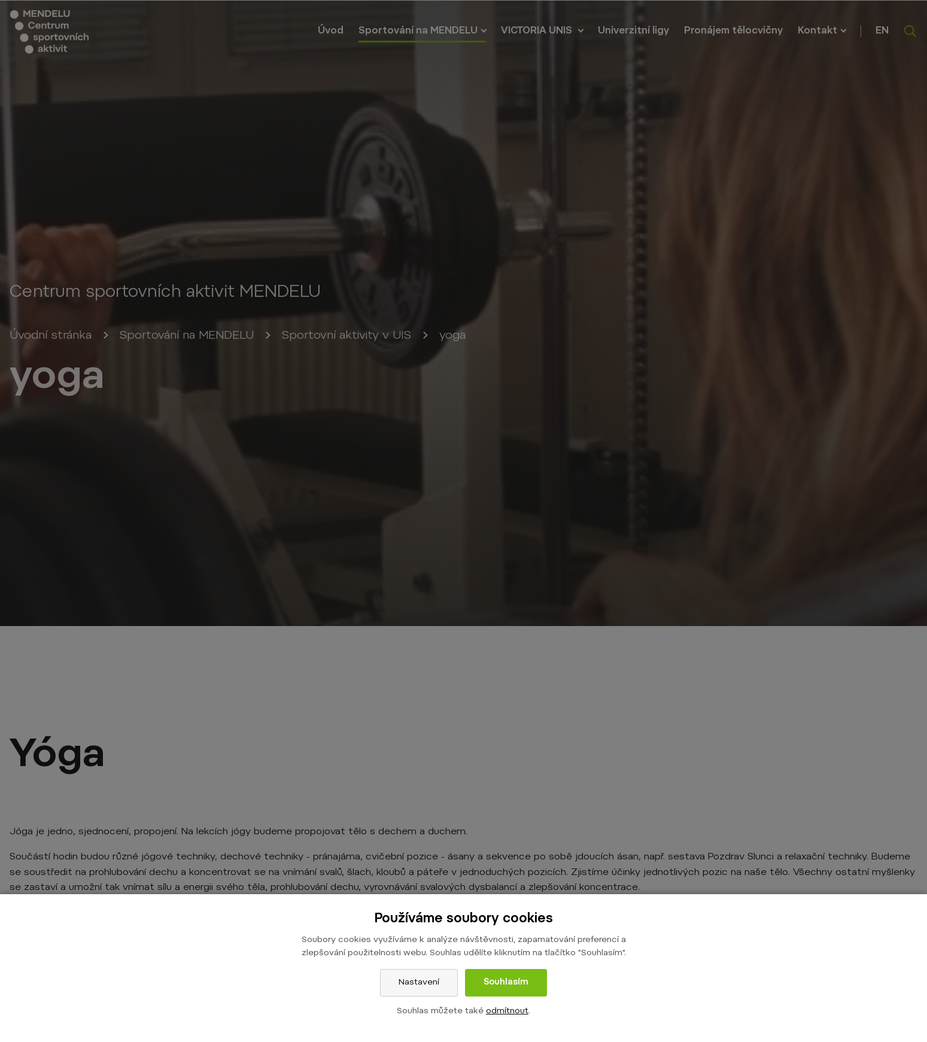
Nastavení (419, 983)
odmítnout (507, 1011)
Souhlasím (506, 983)
